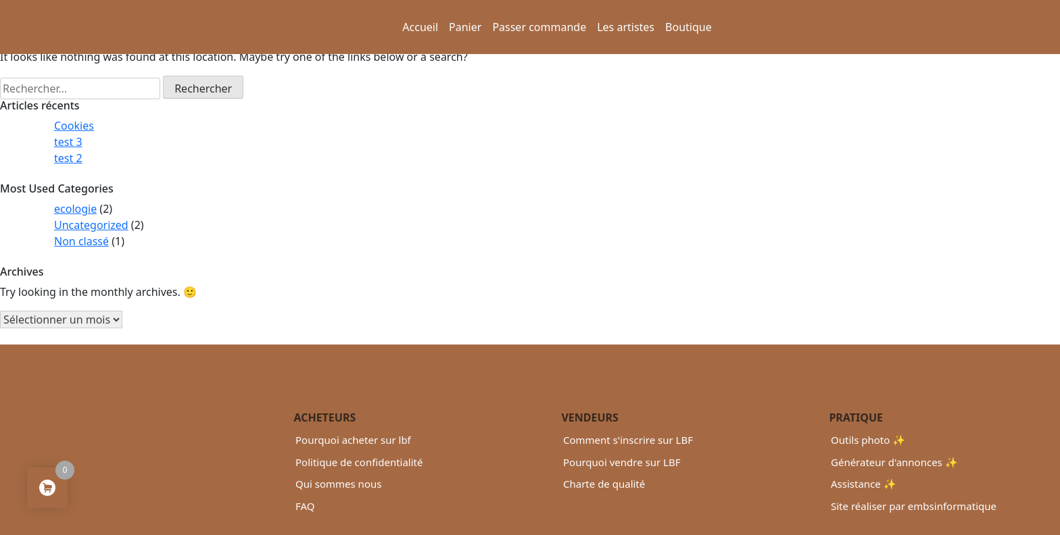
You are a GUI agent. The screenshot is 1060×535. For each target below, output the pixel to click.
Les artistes (625, 27)
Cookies (74, 125)
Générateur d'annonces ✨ (894, 462)
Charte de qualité (604, 483)
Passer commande (539, 27)
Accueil (420, 27)
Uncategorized (91, 225)
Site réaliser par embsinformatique (913, 506)
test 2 (68, 158)
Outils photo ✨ (868, 440)
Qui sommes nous (338, 483)
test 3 (68, 141)
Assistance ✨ (863, 483)
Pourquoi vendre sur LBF (621, 462)
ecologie (75, 208)
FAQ (305, 506)
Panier (465, 27)
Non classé (81, 241)
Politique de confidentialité (359, 462)
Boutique (688, 27)
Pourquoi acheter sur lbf (353, 440)
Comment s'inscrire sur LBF (628, 440)
